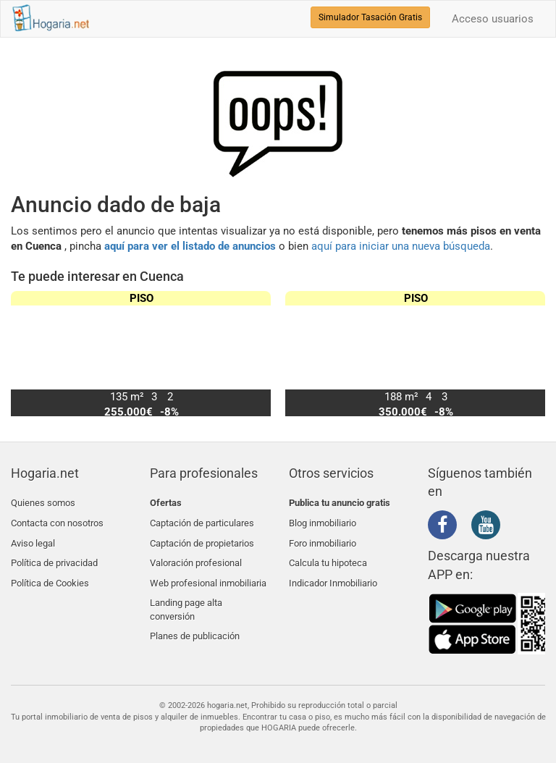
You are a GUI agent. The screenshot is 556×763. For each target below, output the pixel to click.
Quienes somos (43, 502)
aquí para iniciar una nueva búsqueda (400, 246)
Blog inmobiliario (322, 520)
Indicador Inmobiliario (333, 571)
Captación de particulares (202, 520)
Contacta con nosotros (57, 520)
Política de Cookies (50, 571)
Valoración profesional (196, 554)
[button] (528, 353)
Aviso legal (33, 536)
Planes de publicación (195, 618)
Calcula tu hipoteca (328, 554)
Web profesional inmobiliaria (208, 571)
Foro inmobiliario (322, 536)
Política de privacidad (54, 554)
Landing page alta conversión (186, 595)
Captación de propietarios (202, 536)
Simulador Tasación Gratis (370, 17)
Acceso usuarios (493, 18)
